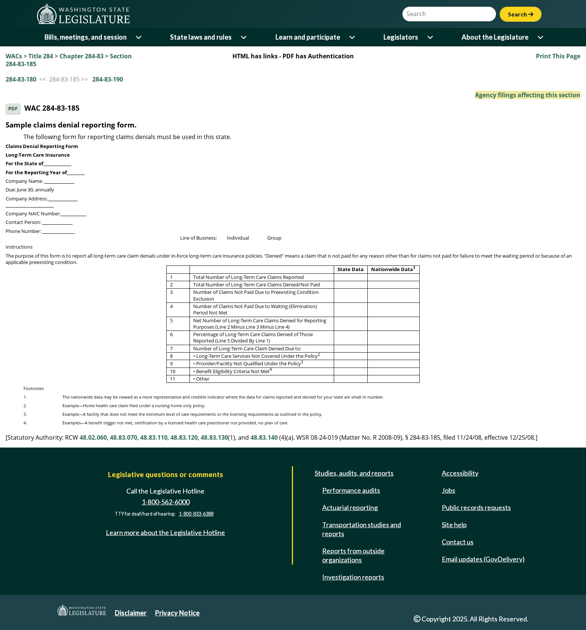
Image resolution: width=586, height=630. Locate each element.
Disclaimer (130, 613)
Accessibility (460, 473)
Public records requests (476, 507)
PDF (13, 108)
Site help (454, 524)
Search (520, 14)
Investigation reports (353, 577)
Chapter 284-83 (81, 56)
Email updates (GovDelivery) (483, 559)
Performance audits (351, 490)
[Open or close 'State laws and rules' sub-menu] (244, 37)
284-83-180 (21, 79)
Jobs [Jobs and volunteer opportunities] (448, 490)
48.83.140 (264, 437)
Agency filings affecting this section (527, 95)
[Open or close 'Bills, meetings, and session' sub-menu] (139, 37)
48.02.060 (93, 437)
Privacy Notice (177, 613)
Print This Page (558, 56)
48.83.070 (123, 437)
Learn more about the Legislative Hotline (165, 532)
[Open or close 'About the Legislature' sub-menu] (541, 37)
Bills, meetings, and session (85, 37)
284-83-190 (107, 79)
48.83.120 (184, 437)
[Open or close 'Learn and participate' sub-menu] (352, 37)
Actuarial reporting (350, 507)
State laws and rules (201, 37)
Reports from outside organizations (353, 555)
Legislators (400, 37)
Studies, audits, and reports (354, 473)
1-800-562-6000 (165, 502)
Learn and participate (307, 37)
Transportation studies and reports (361, 529)
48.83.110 (153, 437)
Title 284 (40, 56)
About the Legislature (495, 37)
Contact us (458, 542)
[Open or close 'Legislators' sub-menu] (431, 37)
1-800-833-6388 (196, 514)
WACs (14, 56)
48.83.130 (214, 437)
